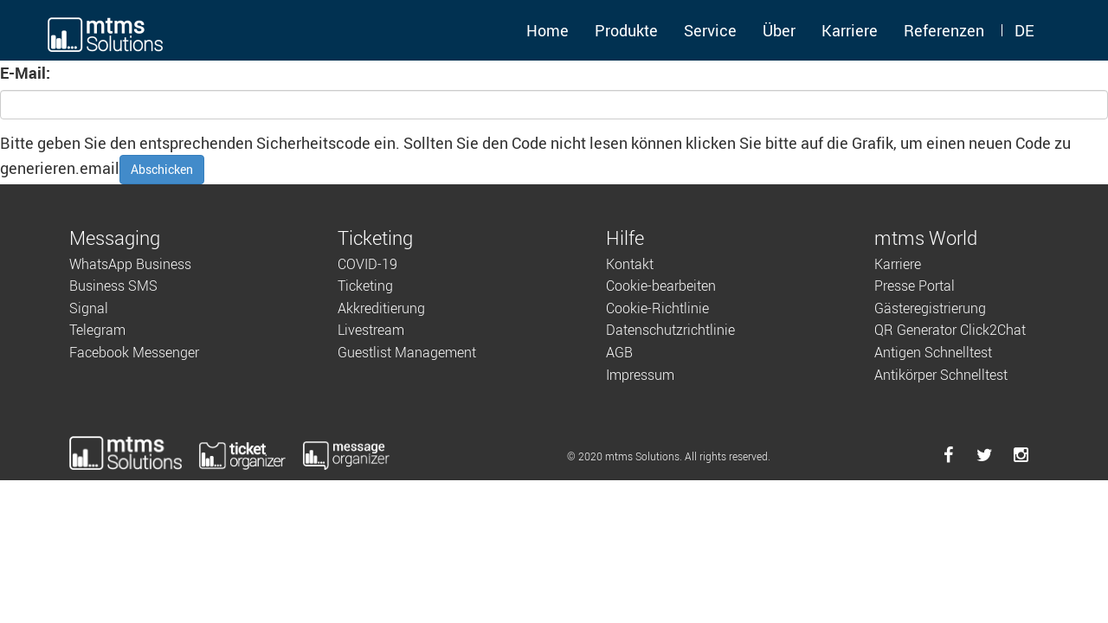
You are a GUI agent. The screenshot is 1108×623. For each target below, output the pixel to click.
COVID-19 (367, 263)
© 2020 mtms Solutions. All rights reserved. (668, 456)
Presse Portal (914, 285)
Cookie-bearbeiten (661, 285)
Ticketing (365, 285)
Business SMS (113, 285)
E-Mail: (25, 72)
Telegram (97, 329)
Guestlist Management (407, 352)
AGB (619, 352)
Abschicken (162, 169)
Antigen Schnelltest (933, 352)
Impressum (640, 374)
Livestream (371, 329)
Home (547, 30)
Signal (88, 308)
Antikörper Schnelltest (941, 374)
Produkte (626, 30)
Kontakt (630, 263)
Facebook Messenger (134, 352)
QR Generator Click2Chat (950, 329)
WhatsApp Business (130, 263)
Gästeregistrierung (930, 308)
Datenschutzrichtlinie (670, 329)
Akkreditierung (381, 308)
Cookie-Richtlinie (657, 308)
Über (779, 30)
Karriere (849, 30)
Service (710, 30)
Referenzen (944, 30)
